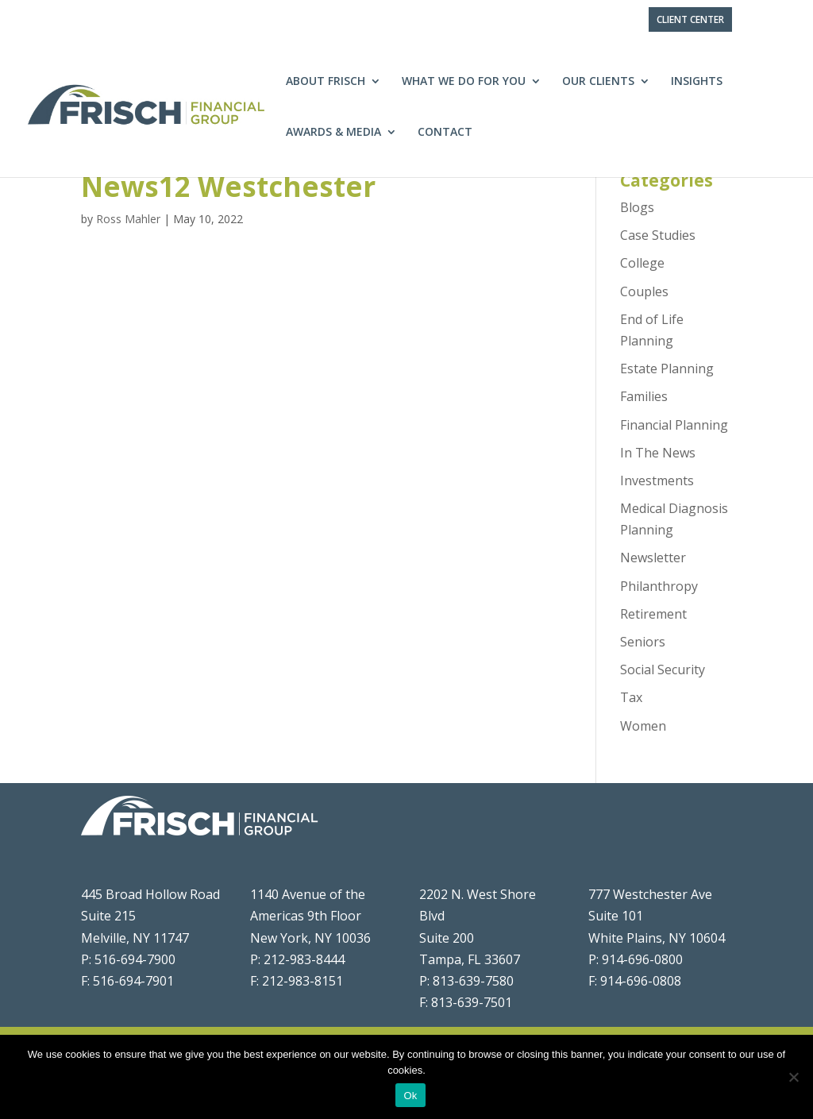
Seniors (642, 641)
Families (644, 396)
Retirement (653, 614)
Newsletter (653, 557)
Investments (657, 480)
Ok (410, 1096)
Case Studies (657, 235)
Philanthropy (659, 586)
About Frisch (325, 81)
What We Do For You (464, 81)
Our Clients (598, 81)
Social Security (662, 669)
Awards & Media (333, 132)
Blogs (637, 207)
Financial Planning (674, 425)
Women (643, 726)
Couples (644, 291)
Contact (445, 132)
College (642, 263)
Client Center (690, 19)
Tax (631, 697)
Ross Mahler (128, 218)
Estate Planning (667, 368)
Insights (696, 81)
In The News (657, 452)
